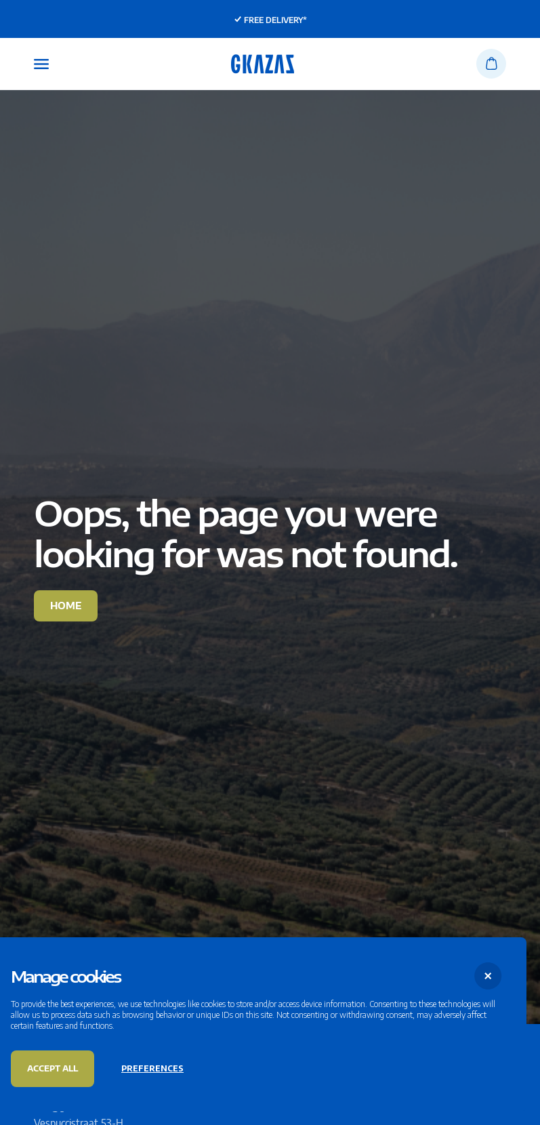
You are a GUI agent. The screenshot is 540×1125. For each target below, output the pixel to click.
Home (65, 605)
